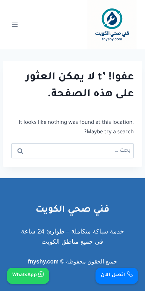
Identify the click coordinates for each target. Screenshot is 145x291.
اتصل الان (117, 275)
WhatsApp (28, 275)
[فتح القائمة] (14, 24)
